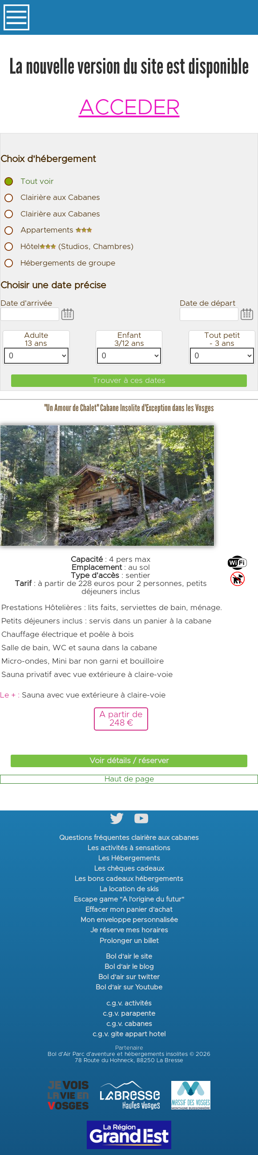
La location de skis (129, 889)
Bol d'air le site (129, 956)
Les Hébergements (129, 858)
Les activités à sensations (129, 848)
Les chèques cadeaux (129, 868)
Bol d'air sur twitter (129, 977)
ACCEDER (129, 108)
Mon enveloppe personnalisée (129, 920)
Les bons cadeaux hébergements (129, 879)
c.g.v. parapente (129, 1013)
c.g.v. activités (129, 1003)
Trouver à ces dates (129, 381)
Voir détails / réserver (129, 761)
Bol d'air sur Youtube (129, 987)
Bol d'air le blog (129, 967)
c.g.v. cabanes (129, 1024)
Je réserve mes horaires (129, 930)
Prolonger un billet (129, 941)
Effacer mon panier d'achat (129, 909)
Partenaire (129, 1048)
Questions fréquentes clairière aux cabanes (129, 838)
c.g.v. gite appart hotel (129, 1034)
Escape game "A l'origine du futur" (129, 899)
